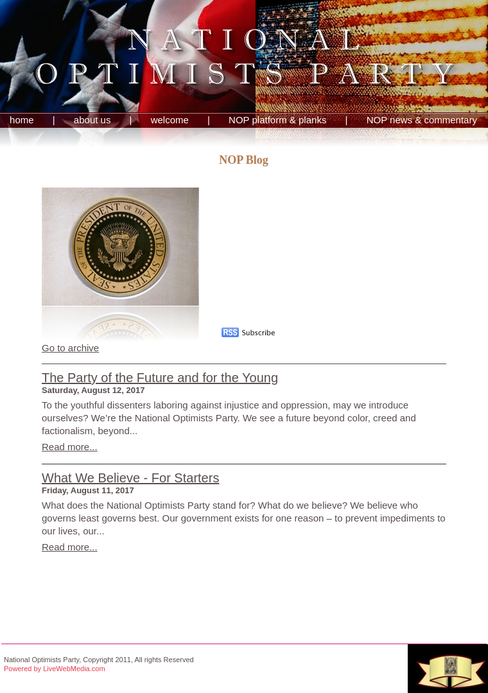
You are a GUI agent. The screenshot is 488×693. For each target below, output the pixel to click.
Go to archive (70, 347)
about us (92, 119)
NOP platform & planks (277, 119)
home (22, 119)
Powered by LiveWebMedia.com (54, 668)
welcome (170, 119)
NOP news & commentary (422, 119)
